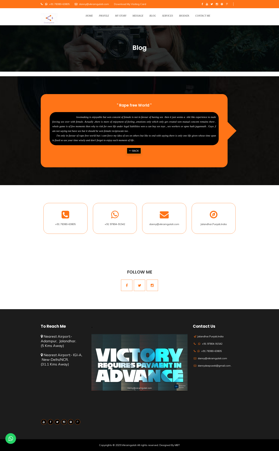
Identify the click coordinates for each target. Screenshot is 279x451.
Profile (104, 15)
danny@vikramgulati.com (94, 4)
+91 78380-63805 (59, 4)
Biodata (184, 15)
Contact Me (202, 15)
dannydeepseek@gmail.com (214, 365)
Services (167, 15)
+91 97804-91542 (115, 224)
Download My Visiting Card (130, 4)
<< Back (134, 151)
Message (137, 15)
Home (89, 15)
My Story (121, 15)
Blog (152, 15)
